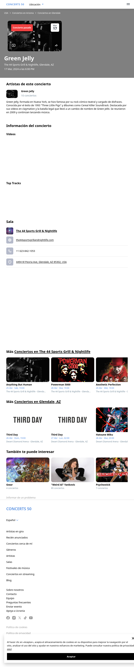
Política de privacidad (18, 633)
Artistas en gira (15, 531)
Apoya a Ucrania (15, 610)
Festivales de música (18, 568)
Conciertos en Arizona (23, 13)
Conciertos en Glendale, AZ (37, 401)
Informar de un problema (21, 497)
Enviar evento (14, 606)
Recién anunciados (17, 537)
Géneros (11, 549)
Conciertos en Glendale (49, 13)
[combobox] (36, 4)
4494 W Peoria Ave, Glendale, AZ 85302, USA (41, 262)
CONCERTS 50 (15, 4)
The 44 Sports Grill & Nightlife (36, 231)
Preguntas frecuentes (18, 602)
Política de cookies (16, 627)
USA (6, 13)
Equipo (10, 598)
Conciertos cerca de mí (19, 543)
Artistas (10, 555)
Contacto (11, 594)
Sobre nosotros (15, 589)
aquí (9, 649)
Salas (9, 562)
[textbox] (13, 520)
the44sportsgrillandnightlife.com (35, 240)
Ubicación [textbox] (34, 4)
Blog (9, 580)
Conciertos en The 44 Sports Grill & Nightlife (52, 351)
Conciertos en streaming (20, 574)
